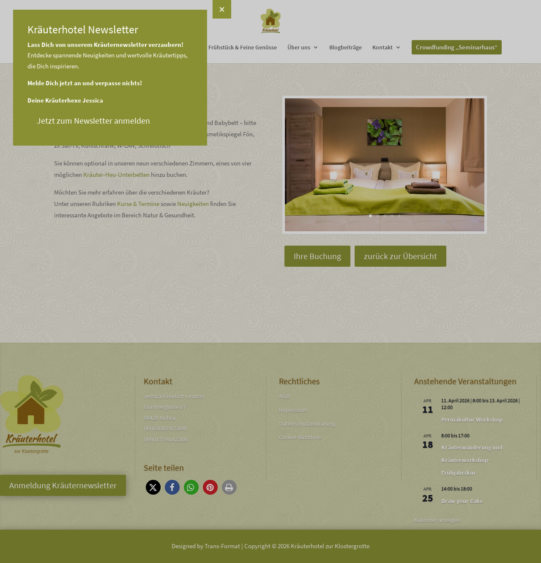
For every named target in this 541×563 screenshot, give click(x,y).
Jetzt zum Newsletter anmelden (66, 120)
